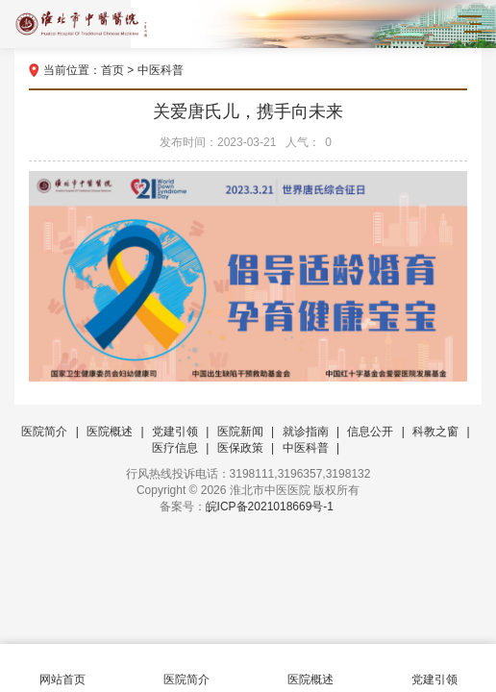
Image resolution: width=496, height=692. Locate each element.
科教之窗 (435, 431)
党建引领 (175, 431)
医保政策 (240, 448)
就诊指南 (306, 431)
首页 (112, 70)
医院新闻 (240, 431)
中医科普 (160, 70)
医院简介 (44, 431)
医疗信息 (175, 448)
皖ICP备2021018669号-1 (270, 506)
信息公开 (370, 431)
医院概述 (110, 431)
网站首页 (62, 668)
